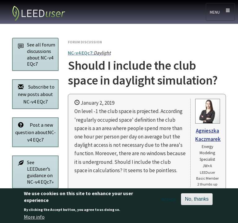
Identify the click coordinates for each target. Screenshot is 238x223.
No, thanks (197, 201)
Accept (168, 202)
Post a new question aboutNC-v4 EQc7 (35, 132)
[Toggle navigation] (220, 12)
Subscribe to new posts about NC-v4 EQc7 (35, 94)
